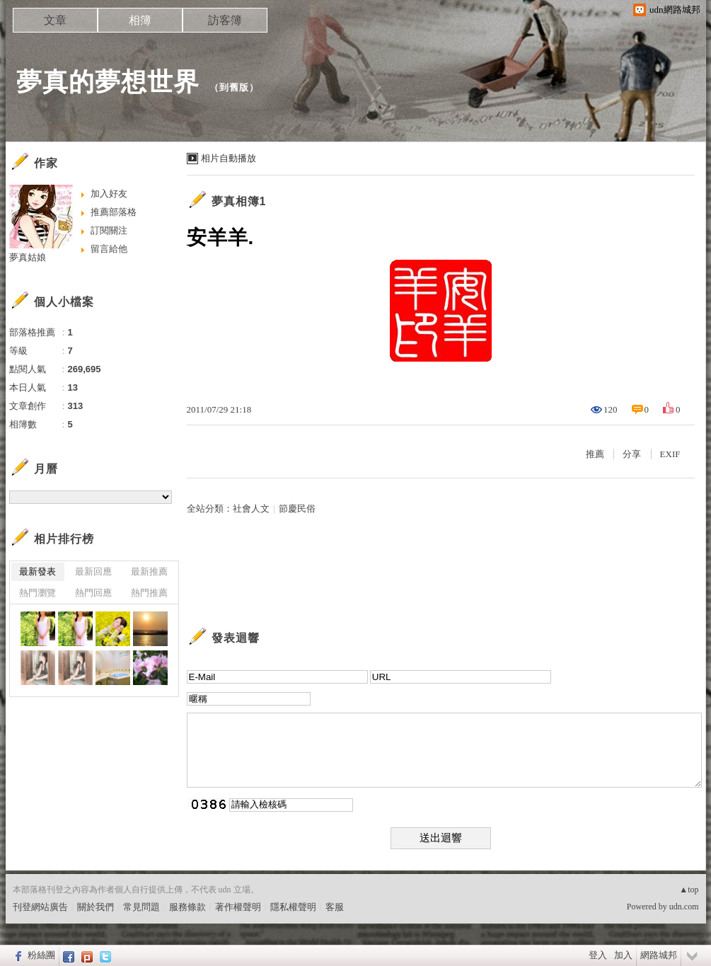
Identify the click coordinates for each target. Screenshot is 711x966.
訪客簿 (225, 20)
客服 (334, 907)
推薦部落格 (114, 212)
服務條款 (187, 907)
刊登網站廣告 (40, 907)
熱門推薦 (149, 592)
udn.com (684, 907)
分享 (632, 454)
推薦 (595, 454)
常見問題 (141, 907)
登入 (598, 955)
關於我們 (95, 907)
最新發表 (37, 571)
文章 (55, 20)
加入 (623, 955)
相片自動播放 (228, 158)
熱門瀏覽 (37, 592)
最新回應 (93, 571)
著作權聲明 (238, 907)
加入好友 (109, 193)
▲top (688, 890)
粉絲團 (41, 955)
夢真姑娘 (27, 257)
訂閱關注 (109, 230)
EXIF (670, 454)
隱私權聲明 (293, 907)
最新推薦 (149, 571)
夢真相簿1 (239, 201)
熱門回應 (93, 592)
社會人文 (251, 508)
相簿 (140, 20)
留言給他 (109, 248)
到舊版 (234, 87)
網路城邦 (658, 955)
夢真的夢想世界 (108, 81)
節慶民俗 (297, 508)
